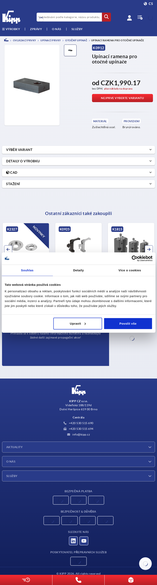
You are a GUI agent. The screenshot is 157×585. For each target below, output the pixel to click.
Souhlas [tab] (27, 270)
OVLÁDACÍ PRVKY (24, 40)
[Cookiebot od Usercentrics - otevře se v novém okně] (134, 258)
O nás (56, 29)
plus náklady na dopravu (118, 88)
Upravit (78, 323)
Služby (11, 476)
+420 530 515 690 (78, 423)
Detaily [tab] (78, 270)
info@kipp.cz (78, 434)
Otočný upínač (76, 40)
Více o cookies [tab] (129, 270)
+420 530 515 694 (78, 428)
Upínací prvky (50, 40)
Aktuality (14, 447)
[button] (8, 249)
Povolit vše (128, 323)
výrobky (11, 29)
